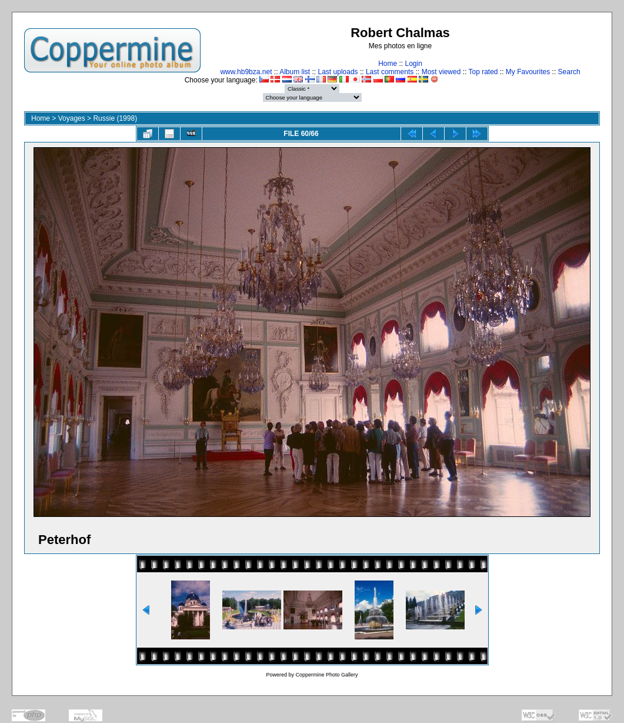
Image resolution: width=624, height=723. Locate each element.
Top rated (483, 72)
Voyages (71, 118)
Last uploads (338, 72)
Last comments (389, 72)
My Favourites (528, 72)
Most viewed (441, 72)
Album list (294, 72)
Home (387, 63)
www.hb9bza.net (246, 72)
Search (569, 72)
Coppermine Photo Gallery (326, 675)
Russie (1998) (115, 118)
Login (413, 63)
